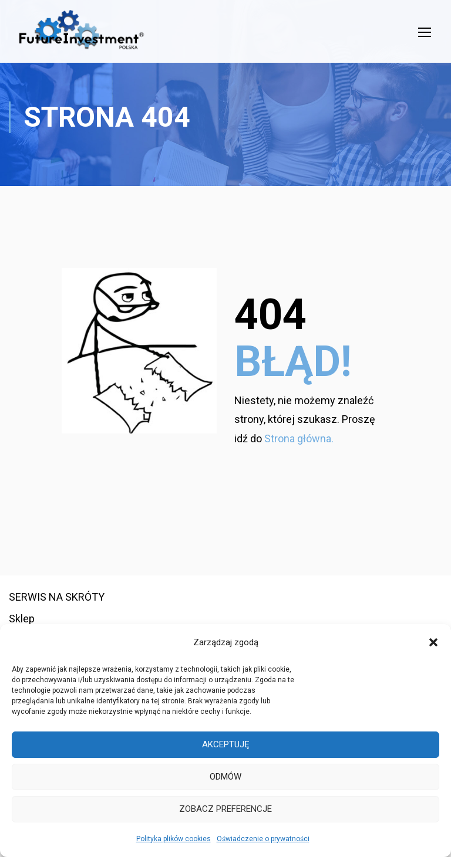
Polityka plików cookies (173, 839)
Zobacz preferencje (225, 809)
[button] (433, 642)
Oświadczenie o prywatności (263, 839)
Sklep (22, 619)
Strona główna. (299, 460)
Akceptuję (226, 744)
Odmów (225, 776)
